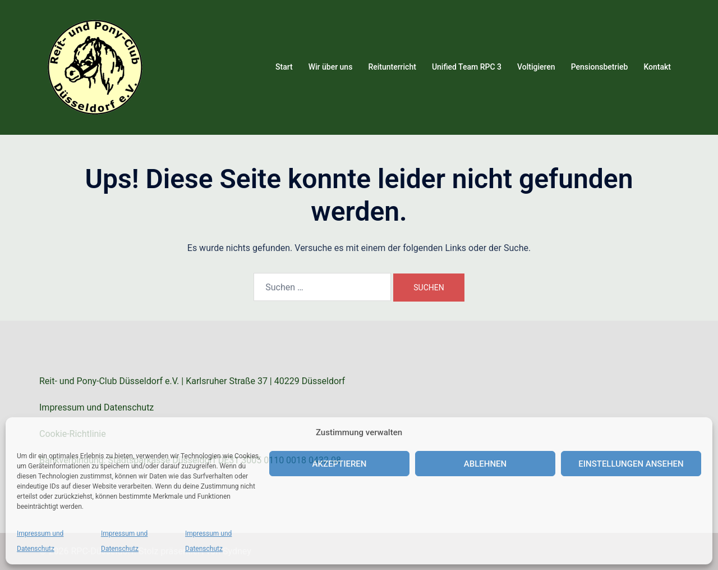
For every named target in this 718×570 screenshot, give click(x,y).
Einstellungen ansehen (630, 464)
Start (284, 66)
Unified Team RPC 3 (466, 66)
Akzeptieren (339, 464)
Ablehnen (485, 464)
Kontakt (657, 66)
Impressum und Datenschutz (96, 407)
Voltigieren (536, 66)
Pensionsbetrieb (599, 66)
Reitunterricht (392, 66)
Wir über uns (331, 66)
